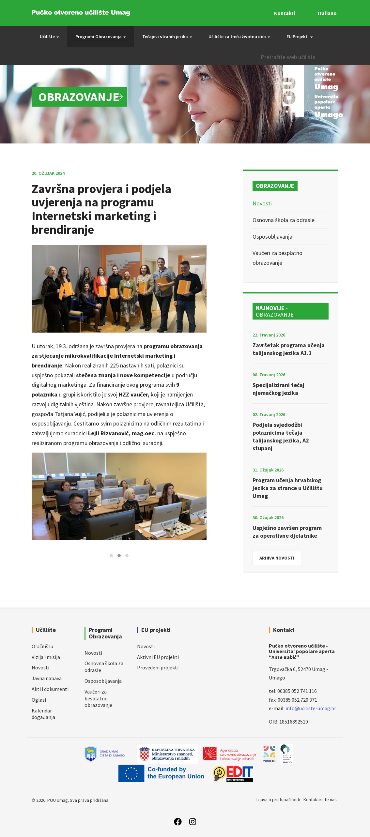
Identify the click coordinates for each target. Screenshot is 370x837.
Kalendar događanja (43, 714)
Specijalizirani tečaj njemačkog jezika (278, 388)
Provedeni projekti (157, 667)
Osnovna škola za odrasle (284, 220)
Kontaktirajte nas (320, 799)
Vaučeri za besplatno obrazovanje (98, 698)
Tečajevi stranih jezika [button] (167, 36)
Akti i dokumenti (50, 689)
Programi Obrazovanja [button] (100, 36)
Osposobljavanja (272, 236)
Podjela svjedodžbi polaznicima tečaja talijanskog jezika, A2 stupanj (281, 436)
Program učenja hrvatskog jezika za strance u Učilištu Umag (288, 488)
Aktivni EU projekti (158, 657)
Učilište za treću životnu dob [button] (239, 36)
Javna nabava (47, 678)
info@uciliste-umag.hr (310, 708)
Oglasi (39, 699)
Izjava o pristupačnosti (278, 799)
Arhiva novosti (276, 558)
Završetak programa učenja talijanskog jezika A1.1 (289, 349)
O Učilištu (42, 646)
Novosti (262, 203)
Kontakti (284, 13)
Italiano (327, 13)
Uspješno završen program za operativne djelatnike (287, 531)
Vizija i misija (46, 657)
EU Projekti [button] (299, 36)
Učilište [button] (49, 36)
